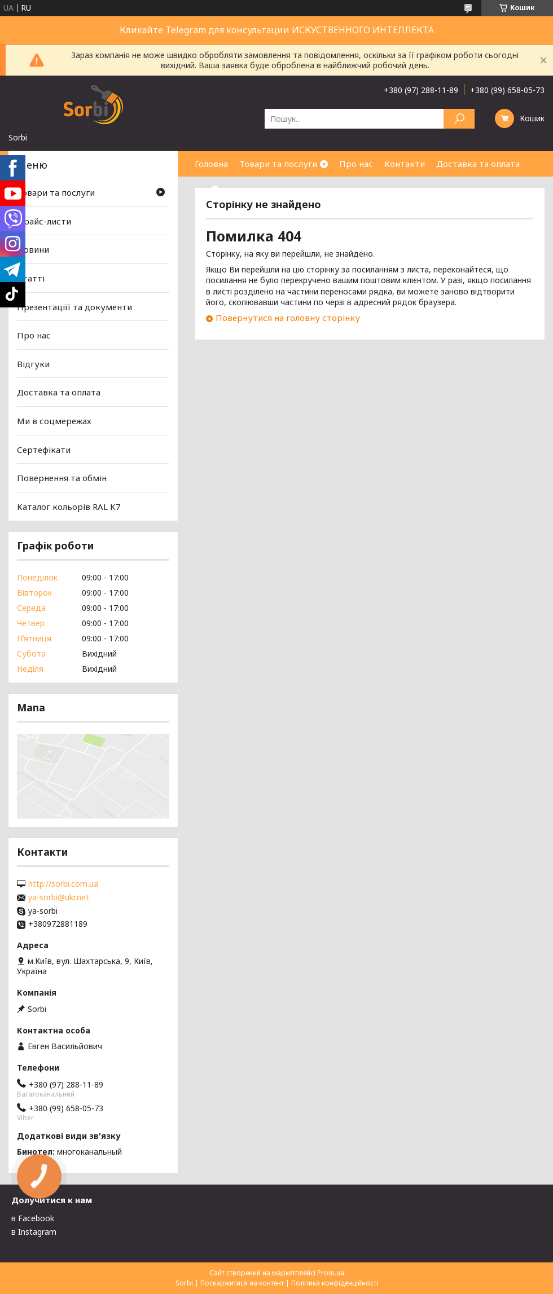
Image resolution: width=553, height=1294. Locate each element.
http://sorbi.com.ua (63, 884)
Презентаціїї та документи (74, 306)
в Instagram (33, 1231)
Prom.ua (330, 1273)
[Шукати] (459, 119)
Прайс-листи (44, 221)
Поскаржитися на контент (242, 1283)
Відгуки (33, 363)
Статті (31, 278)
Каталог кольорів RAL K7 (69, 506)
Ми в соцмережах (54, 420)
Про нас (356, 163)
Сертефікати (44, 449)
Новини (33, 249)
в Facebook (32, 1218)
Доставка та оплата (478, 163)
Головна (211, 163)
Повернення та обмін (62, 477)
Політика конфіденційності (334, 1283)
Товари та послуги (278, 163)
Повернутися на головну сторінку (288, 317)
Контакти (404, 163)
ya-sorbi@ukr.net (58, 897)
